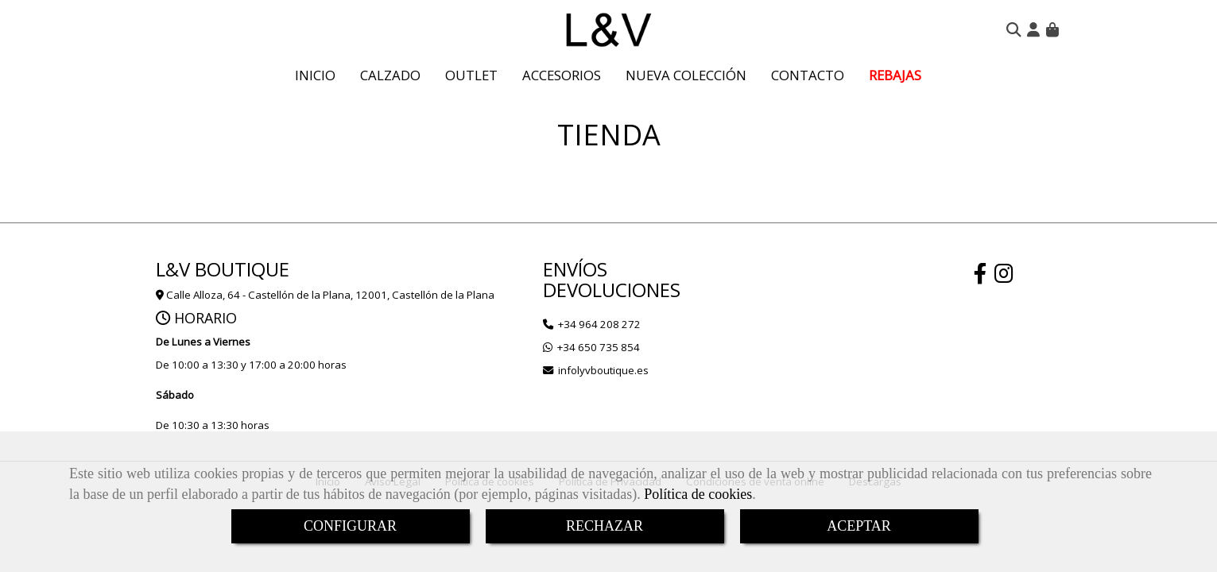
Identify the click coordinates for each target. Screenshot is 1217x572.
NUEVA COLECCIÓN (686, 75)
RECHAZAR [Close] (604, 526)
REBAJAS (895, 75)
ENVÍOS (575, 269)
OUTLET (471, 75)
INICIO (315, 75)
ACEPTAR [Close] (859, 526)
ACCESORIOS (561, 75)
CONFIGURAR (350, 526)
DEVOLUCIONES (611, 289)
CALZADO (390, 75)
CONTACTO (807, 75)
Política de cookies (698, 494)
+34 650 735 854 (598, 347)
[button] (1033, 29)
